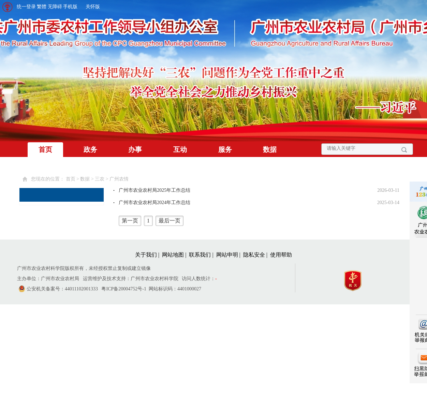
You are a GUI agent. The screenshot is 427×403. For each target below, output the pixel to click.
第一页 (130, 221)
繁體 (41, 6)
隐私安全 (254, 255)
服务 (225, 149)
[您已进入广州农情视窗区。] (258, 208)
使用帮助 (281, 255)
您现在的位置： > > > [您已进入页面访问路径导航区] (80, 179)
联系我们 (200, 255)
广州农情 (119, 179)
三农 (99, 179)
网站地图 (173, 255)
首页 (45, 149)
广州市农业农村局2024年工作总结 (154, 202)
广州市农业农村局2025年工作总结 (154, 190)
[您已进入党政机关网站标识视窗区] (356, 279)
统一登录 (26, 6)
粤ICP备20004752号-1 (123, 288)
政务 (90, 149)
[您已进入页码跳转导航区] (258, 221)
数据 (270, 149)
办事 (135, 149)
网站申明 (227, 255)
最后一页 (169, 221)
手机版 (70, 6)
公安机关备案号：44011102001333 (62, 288)
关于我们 (146, 255)
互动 (180, 149)
